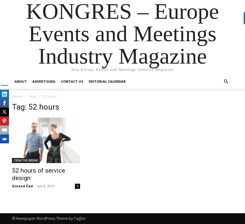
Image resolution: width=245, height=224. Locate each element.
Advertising (44, 81)
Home (17, 96)
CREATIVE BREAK (26, 160)
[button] (226, 82)
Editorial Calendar (107, 81)
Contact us (72, 81)
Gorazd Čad (22, 186)
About (21, 81)
